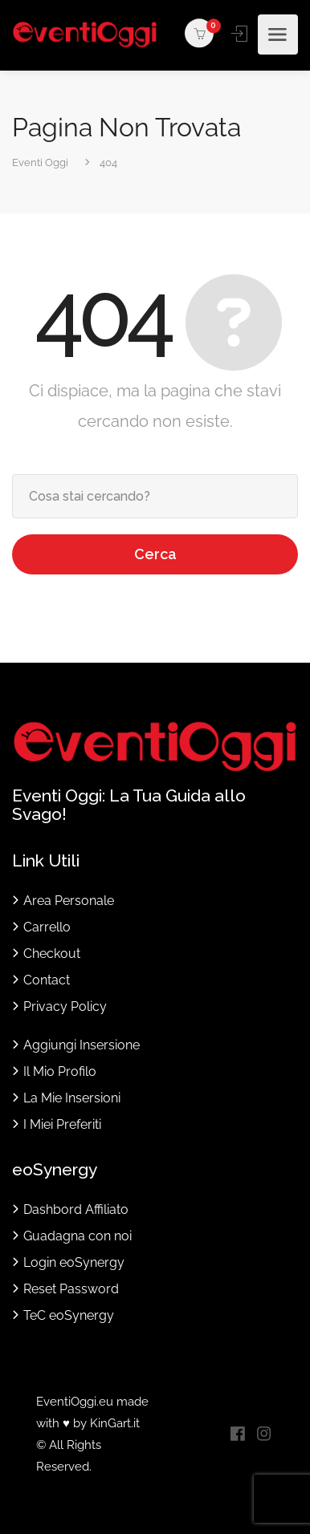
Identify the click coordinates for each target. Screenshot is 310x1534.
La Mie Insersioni (71, 1098)
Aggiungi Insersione (81, 1045)
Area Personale (68, 900)
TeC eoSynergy (68, 1315)
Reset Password (71, 1289)
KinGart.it (115, 1423)
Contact (46, 980)
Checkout (51, 953)
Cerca (155, 554)
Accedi (240, 34)
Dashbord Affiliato (75, 1209)
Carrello (47, 927)
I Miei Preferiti (62, 1124)
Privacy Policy (65, 1006)
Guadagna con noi (77, 1236)
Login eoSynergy (73, 1262)
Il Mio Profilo (59, 1071)
